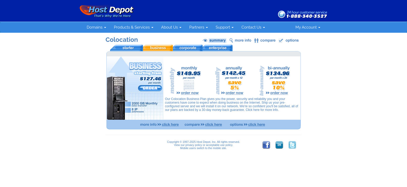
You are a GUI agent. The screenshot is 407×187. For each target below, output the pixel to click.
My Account (307, 27)
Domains (96, 27)
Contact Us (253, 27)
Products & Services (133, 27)
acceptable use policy (219, 144)
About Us (171, 27)
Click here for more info (262, 110)
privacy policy (193, 144)
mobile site (219, 148)
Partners (198, 27)
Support (225, 27)
